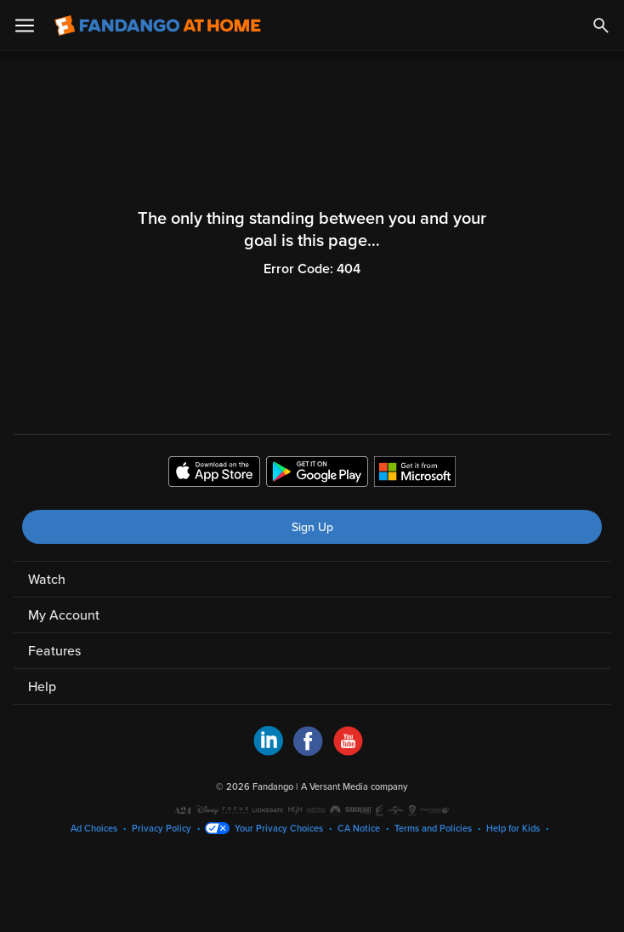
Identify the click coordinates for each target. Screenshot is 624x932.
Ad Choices (94, 828)
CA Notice (359, 828)
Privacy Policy (161, 828)
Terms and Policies (433, 828)
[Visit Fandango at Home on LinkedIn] (268, 751)
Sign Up (312, 527)
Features (54, 651)
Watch (46, 579)
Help (42, 686)
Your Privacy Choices (279, 828)
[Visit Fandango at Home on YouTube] (348, 751)
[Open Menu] (25, 25)
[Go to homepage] (158, 26)
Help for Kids (513, 828)
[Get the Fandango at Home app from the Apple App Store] (214, 474)
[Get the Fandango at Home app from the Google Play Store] (317, 474)
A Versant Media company (354, 786)
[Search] (601, 26)
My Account (63, 615)
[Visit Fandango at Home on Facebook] (308, 751)
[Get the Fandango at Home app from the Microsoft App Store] (415, 474)
